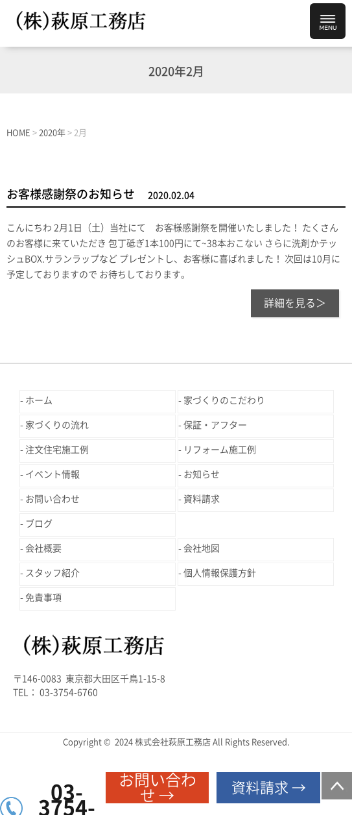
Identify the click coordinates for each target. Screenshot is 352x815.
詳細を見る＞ (295, 303)
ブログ (39, 523)
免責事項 (43, 597)
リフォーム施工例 (219, 449)
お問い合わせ (52, 499)
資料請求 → (268, 788)
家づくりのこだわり (224, 400)
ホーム (39, 400)
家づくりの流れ (57, 425)
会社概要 (43, 548)
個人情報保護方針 (219, 573)
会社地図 (201, 548)
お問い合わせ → (157, 787)
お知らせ (201, 474)
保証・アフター (215, 425)
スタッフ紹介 (52, 573)
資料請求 (201, 499)
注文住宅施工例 (57, 449)
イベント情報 (52, 474)
